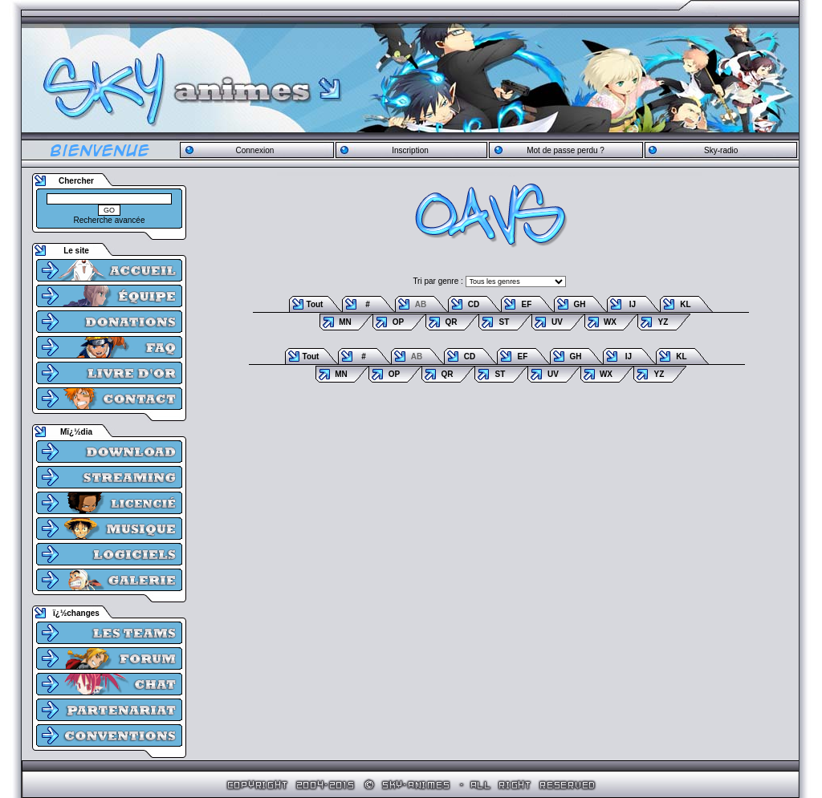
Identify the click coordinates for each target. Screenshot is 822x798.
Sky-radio (721, 150)
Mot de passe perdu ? (565, 150)
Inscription (410, 150)
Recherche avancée (109, 220)
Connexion (254, 150)
